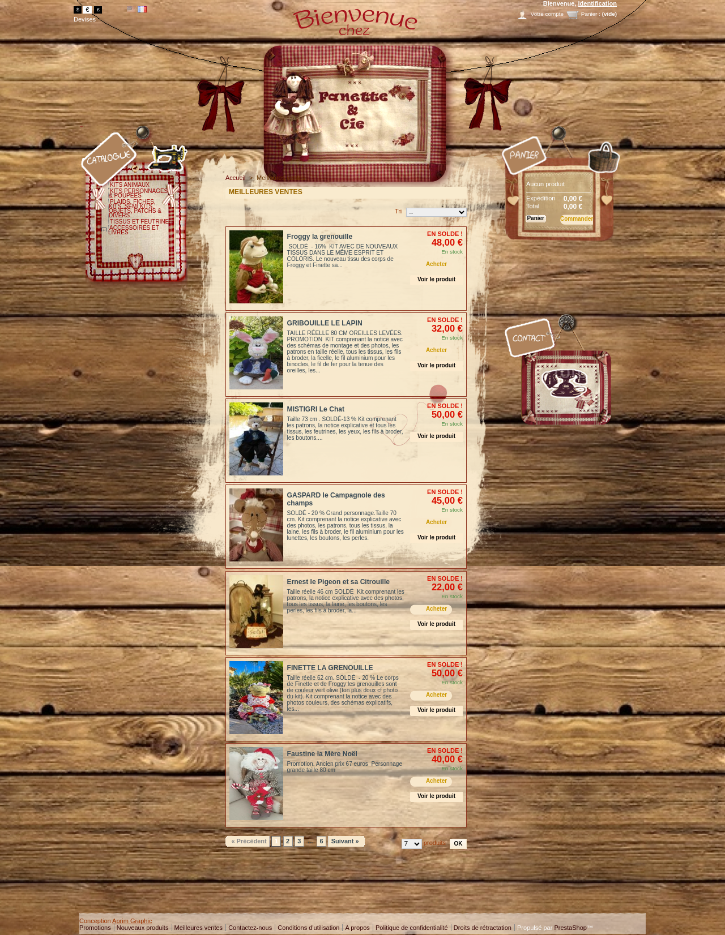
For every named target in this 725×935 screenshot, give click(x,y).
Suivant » (345, 841)
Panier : (590, 14)
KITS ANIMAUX (130, 185)
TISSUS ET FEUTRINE (139, 221)
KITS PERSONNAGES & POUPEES (138, 193)
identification (597, 3)
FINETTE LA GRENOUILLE (330, 668)
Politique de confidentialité (412, 927)
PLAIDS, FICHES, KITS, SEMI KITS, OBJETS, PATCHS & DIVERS (135, 208)
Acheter (436, 264)
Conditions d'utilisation (308, 927)
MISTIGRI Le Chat (315, 409)
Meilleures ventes (198, 927)
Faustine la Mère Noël (322, 754)
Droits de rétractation (482, 927)
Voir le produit (436, 279)
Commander (576, 219)
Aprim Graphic (132, 920)
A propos (357, 927)
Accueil (235, 177)
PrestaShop (570, 927)
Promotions (95, 927)
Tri (398, 211)
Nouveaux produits (143, 927)
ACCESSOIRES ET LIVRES (133, 230)
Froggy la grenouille (320, 237)
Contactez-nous (250, 927)
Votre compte (547, 14)
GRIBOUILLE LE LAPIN (324, 323)
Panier (502, 126)
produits (435, 842)
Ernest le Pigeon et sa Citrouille (338, 582)
